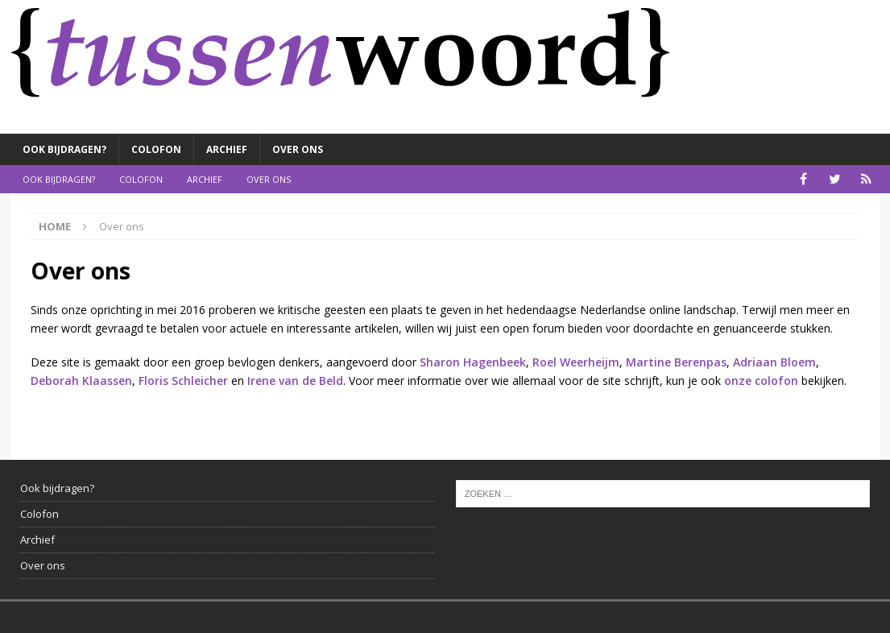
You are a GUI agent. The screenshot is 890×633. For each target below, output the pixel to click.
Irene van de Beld (295, 380)
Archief (226, 149)
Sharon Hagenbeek (473, 362)
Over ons (297, 149)
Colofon (156, 149)
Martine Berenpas (676, 362)
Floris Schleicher (183, 380)
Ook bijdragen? (64, 149)
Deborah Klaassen (81, 380)
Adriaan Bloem (774, 362)
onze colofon (761, 380)
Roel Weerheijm (575, 362)
